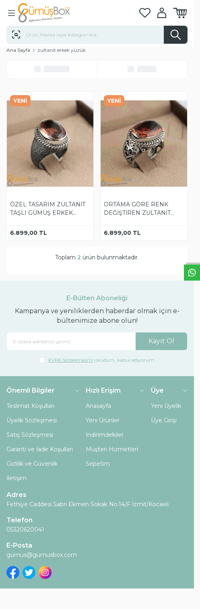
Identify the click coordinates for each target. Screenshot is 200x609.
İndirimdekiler (105, 434)
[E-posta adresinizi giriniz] (97, 341)
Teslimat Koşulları (30, 405)
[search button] (176, 35)
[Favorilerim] (145, 13)
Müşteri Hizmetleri (112, 449)
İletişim (16, 478)
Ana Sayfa (18, 50)
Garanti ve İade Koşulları (39, 449)
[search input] (97, 35)
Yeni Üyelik (166, 405)
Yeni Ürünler (103, 420)
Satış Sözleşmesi (29, 434)
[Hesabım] (161, 13)
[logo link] (56, 12)
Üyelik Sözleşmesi (31, 420)
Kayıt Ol (161, 341)
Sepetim (98, 463)
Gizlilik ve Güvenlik (32, 463)
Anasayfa (98, 405)
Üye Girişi (164, 420)
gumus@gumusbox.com (41, 554)
